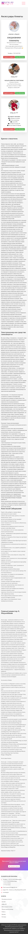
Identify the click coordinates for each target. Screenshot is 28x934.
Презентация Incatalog (7, 909)
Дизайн (3, 901)
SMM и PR (3, 904)
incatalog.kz (6, 892)
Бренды (3, 914)
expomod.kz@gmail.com (11, 887)
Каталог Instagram (7, 924)
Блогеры (3, 916)
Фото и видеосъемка (6, 906)
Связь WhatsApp (20, 57)
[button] (23, 3)
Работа (3, 911)
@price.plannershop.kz (17, 46)
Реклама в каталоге (6, 899)
